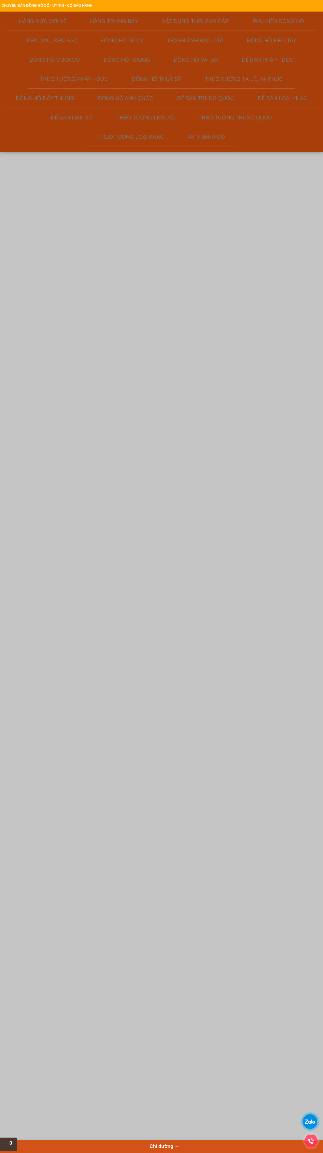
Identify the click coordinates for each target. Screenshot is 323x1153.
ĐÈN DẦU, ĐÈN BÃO (38, 118)
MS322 (285, 348)
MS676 (285, 794)
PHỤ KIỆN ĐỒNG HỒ (38, 109)
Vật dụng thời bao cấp (148, 1064)
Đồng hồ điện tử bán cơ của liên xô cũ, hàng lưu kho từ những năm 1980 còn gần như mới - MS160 (102, 542)
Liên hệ (34, 77)
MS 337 (142, 565)
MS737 (285, 680)
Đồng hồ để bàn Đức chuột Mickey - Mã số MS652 (245, 758)
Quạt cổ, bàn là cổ (145, 1076)
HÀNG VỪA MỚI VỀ (36, 84)
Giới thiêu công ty (39, 1058)
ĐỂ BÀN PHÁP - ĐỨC (38, 176)
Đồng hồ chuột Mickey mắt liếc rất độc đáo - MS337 (149, 536)
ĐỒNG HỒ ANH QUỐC (39, 225)
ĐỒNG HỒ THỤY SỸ (37, 192)
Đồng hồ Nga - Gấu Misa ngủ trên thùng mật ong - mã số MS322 (292, 325)
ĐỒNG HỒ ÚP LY (34, 126)
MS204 (189, 782)
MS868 (189, 560)
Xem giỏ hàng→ (274, 36)
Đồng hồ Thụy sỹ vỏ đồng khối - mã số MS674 (244, 536)
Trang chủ (87, 6)
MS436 (94, 680)
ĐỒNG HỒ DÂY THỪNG (41, 216)
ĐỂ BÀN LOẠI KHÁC (37, 241)
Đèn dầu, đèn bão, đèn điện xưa (156, 1070)
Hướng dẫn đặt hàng (137, 6)
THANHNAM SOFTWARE (275, 1081)
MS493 (285, 463)
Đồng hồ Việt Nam (145, 1058)
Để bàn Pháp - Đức (96, 1070)
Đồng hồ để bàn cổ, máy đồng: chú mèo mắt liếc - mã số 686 (149, 433)
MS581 (237, 686)
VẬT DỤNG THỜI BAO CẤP (44, 101)
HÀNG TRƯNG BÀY (37, 93)
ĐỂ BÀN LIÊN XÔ (34, 249)
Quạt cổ (137, 1088)
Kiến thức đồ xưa (205, 68)
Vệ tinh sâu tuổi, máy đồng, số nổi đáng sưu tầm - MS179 (149, 758)
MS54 (94, 782)
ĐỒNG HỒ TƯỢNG (36, 159)
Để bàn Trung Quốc (96, 1064)
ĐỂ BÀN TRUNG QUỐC (40, 233)
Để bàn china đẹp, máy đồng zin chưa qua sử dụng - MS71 (149, 325)
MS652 (237, 788)
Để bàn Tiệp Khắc (95, 1100)
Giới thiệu (108, 6)
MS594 (189, 674)
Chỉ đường (265, 68)
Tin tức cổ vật (36, 1094)
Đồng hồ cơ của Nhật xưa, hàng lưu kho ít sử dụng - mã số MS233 (101, 433)
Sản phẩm (147, 68)
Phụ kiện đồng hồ (95, 1082)
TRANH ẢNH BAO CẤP (40, 134)
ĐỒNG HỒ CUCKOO (37, 151)
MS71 (142, 348)
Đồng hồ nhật (92, 1088)
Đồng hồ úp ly (92, 1106)
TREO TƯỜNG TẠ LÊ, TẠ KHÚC (42, 205)
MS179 (142, 788)
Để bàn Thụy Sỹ (93, 1076)
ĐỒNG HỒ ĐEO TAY (37, 142)
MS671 (189, 348)
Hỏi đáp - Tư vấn (38, 1076)
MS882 (189, 463)
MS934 (142, 680)
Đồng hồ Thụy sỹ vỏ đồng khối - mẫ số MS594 (197, 650)
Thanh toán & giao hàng (179, 6)
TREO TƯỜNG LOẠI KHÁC (44, 282)
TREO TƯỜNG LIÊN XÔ (40, 258)
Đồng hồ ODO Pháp (97, 1094)
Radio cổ (138, 1082)
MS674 (237, 565)
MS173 (285, 560)
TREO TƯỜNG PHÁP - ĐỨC (44, 184)
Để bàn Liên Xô (93, 1058)
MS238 (237, 360)
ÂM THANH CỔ (32, 290)
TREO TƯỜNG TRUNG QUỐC (40, 270)
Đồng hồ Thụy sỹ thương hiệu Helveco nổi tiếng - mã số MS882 (197, 433)
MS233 (94, 463)
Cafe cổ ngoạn (37, 1088)
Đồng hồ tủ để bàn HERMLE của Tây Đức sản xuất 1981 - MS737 (292, 650)
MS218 (94, 577)
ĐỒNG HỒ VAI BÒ (35, 167)
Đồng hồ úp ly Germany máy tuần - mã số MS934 (149, 650)
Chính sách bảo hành (221, 6)
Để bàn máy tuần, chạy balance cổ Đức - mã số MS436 (102, 650)
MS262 (94, 360)
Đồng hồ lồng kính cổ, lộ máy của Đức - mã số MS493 (292, 433)
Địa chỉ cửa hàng (257, 6)
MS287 (237, 457)
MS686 (142, 463)
